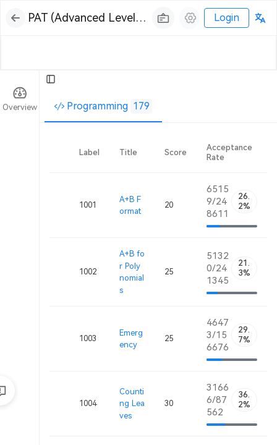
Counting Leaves (132, 403)
